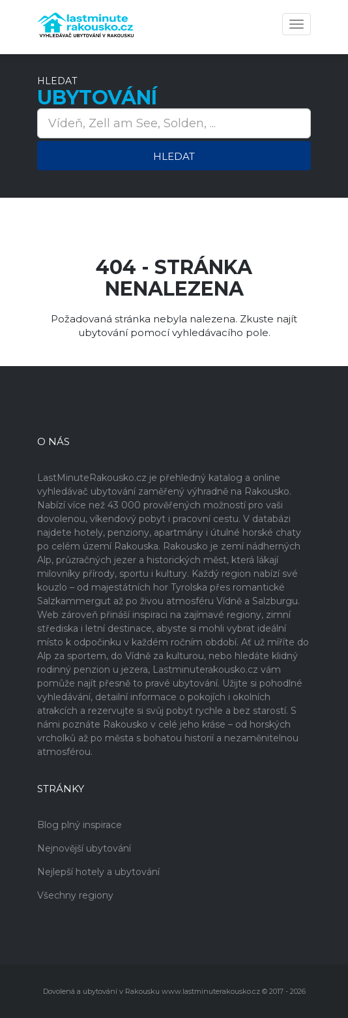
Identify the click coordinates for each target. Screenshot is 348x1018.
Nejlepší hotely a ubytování (98, 872)
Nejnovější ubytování (84, 848)
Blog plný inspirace (79, 825)
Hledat (174, 156)
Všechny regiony (75, 895)
